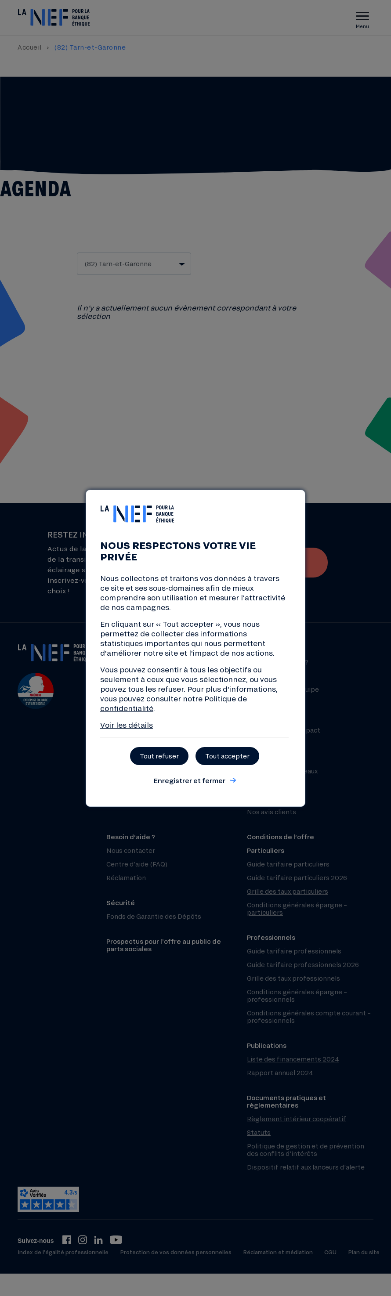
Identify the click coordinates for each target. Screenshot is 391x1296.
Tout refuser (159, 756)
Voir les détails (126, 725)
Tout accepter (227, 756)
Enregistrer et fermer (189, 780)
